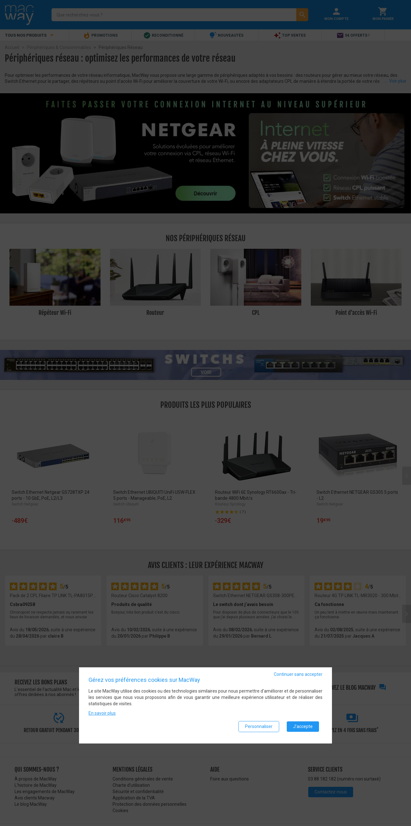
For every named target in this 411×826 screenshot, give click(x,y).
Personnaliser (259, 728)
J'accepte (303, 728)
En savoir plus (102, 715)
